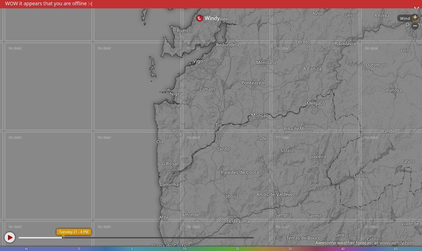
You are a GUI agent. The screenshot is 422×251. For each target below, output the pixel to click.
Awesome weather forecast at (364, 242)
